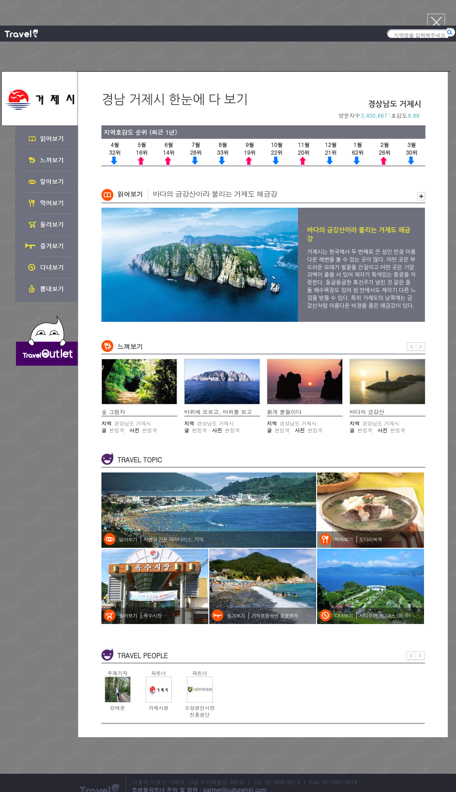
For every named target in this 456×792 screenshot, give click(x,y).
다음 (420, 346)
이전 (411, 346)
